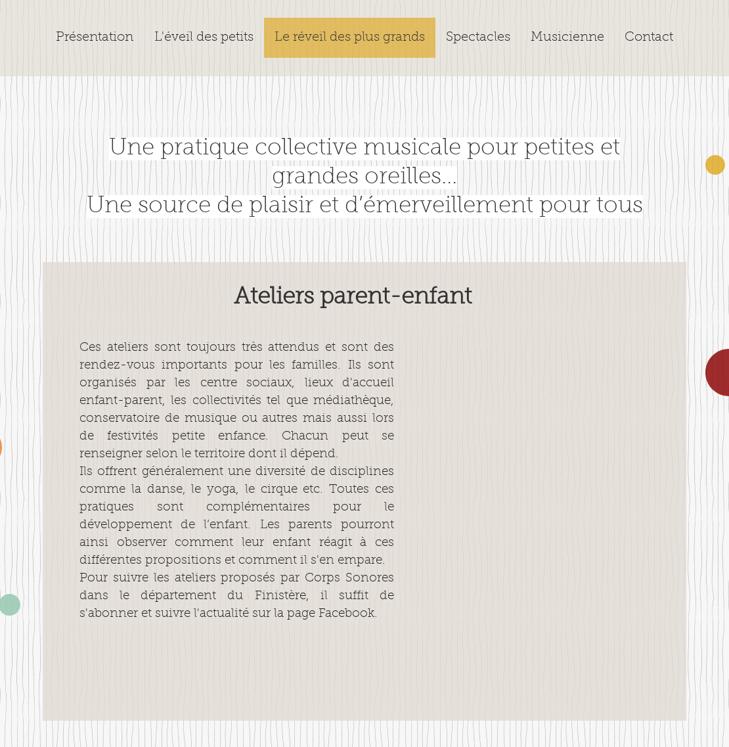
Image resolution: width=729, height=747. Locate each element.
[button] (477, 38)
